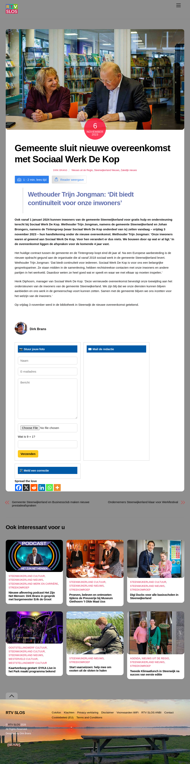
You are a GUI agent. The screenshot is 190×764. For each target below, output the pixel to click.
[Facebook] (18, 487)
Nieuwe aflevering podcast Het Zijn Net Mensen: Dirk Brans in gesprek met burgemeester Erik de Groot (32, 596)
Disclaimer (107, 712)
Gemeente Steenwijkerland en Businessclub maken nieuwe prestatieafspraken (50, 503)
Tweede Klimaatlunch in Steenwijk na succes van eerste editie (154, 672)
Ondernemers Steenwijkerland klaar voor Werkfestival (143, 502)
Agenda (135, 658)
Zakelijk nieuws (129, 170)
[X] (26, 487)
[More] (57, 487)
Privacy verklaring (87, 712)
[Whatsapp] (49, 487)
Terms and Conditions (89, 717)
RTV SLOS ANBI (151, 712)
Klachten (69, 712)
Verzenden (28, 454)
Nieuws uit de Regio (82, 170)
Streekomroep (19, 587)
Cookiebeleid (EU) (63, 717)
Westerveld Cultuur (23, 659)
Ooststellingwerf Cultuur (28, 647)
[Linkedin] (41, 487)
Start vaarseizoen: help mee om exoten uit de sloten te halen (90, 668)
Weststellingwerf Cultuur (28, 663)
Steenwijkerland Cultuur (27, 576)
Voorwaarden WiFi (127, 712)
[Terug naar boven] (12, 696)
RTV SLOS (14, 724)
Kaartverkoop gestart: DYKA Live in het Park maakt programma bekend (32, 669)
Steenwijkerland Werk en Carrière (33, 583)
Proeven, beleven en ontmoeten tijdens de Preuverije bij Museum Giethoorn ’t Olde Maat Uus (91, 598)
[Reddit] (34, 487)
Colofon (56, 712)
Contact (169, 712)
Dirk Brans (60, 170)
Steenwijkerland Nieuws (106, 170)
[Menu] (178, 5)
